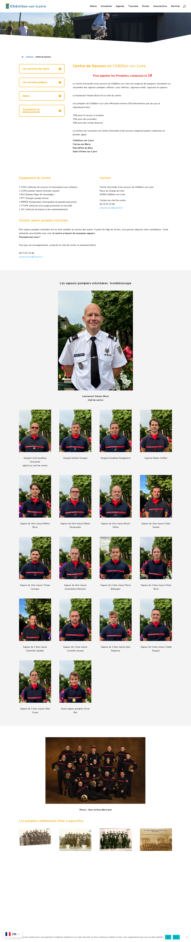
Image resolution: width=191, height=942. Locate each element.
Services (175, 6)
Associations (160, 6)
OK (168, 937)
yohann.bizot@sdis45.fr (111, 207)
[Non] (187, 937)
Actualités (106, 6)
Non (176, 937)
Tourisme (133, 6)
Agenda (120, 6)
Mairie (93, 6)
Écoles (145, 6)
